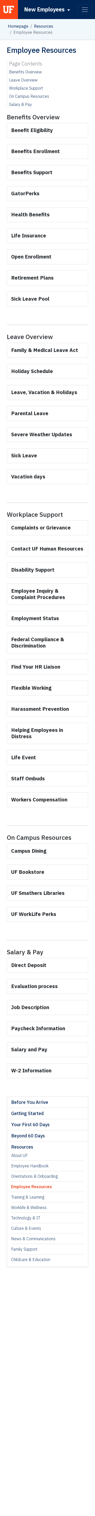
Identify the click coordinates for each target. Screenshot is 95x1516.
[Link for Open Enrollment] (31, 256)
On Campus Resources (29, 96)
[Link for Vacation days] (29, 476)
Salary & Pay (20, 104)
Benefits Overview (25, 71)
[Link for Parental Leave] (29, 413)
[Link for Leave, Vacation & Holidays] (44, 392)
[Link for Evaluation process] (35, 986)
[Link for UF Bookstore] (27, 871)
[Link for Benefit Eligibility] (32, 130)
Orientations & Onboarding (34, 1176)
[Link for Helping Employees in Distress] (37, 733)
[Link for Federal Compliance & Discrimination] (37, 642)
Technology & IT (25, 1217)
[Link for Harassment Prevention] (40, 708)
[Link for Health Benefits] (30, 214)
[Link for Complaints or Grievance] (41, 527)
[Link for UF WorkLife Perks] (33, 914)
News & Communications (33, 1238)
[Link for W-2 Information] (31, 1070)
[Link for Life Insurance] (29, 235)
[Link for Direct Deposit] (28, 965)
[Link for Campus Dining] (28, 850)
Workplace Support (26, 88)
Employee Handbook (30, 1165)
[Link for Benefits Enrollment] (35, 151)
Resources (43, 26)
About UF (19, 1155)
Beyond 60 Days (28, 1136)
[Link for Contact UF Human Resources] (47, 548)
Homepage (18, 26)
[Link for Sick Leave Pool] (30, 298)
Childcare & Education (30, 1259)
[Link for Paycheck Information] (38, 1028)
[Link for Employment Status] (35, 618)
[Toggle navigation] (85, 10)
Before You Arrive (29, 1102)
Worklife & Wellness (29, 1207)
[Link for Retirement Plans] (32, 277)
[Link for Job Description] (30, 1007)
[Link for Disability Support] (33, 569)
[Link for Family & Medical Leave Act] (44, 350)
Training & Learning (27, 1197)
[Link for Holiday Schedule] (32, 371)
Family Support (24, 1249)
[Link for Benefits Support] (31, 172)
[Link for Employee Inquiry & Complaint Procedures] (38, 594)
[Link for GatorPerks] (25, 193)
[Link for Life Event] (23, 757)
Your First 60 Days (30, 1124)
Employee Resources (31, 1186)
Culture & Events (26, 1228)
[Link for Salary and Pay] (30, 1049)
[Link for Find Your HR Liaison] (35, 666)
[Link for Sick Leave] (24, 455)
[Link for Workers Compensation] (39, 799)
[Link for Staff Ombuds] (28, 778)
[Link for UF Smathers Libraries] (38, 893)
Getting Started (27, 1113)
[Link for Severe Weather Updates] (41, 434)
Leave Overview (23, 80)
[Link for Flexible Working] (31, 687)
